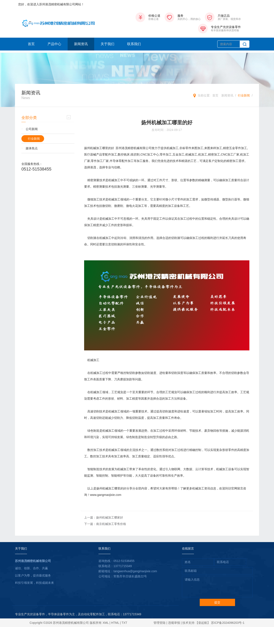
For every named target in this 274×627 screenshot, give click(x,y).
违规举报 (174, 622)
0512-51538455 (36, 169)
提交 (217, 602)
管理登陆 (159, 622)
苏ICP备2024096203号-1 (227, 622)
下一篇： (105, 524)
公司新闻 (32, 129)
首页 (31, 44)
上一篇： (103, 517)
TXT (124, 622)
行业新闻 (244, 95)
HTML (115, 622)
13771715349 (122, 566)
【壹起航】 (202, 622)
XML (106, 622)
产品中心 (54, 44)
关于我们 (107, 44)
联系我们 (134, 44)
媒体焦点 (32, 148)
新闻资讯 (81, 44)
